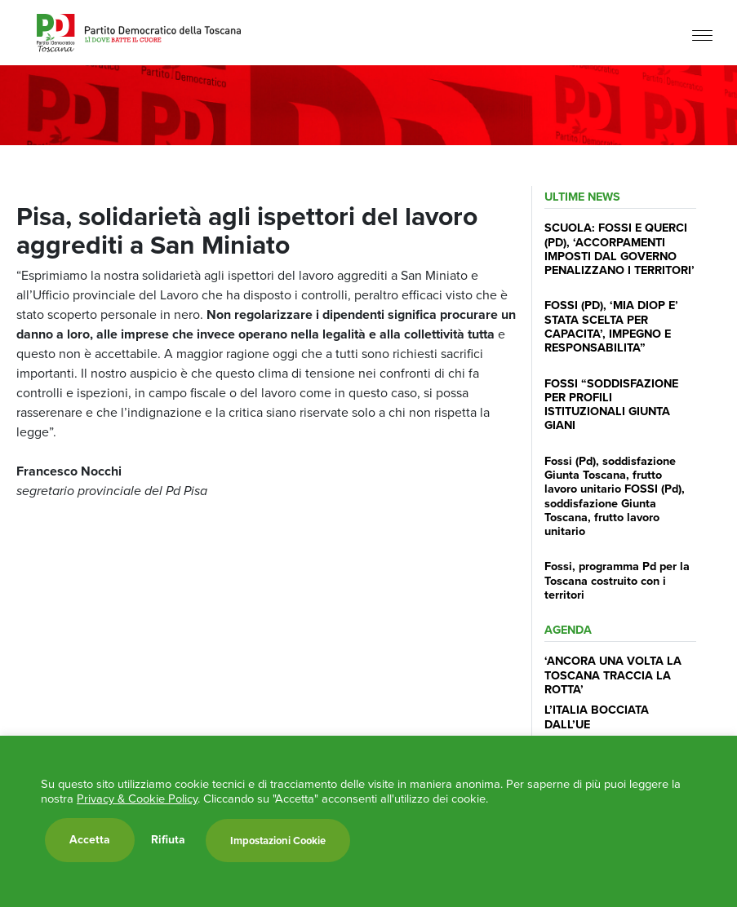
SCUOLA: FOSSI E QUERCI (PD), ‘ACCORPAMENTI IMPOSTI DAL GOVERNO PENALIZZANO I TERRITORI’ (619, 249)
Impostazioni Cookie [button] (278, 840)
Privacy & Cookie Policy (137, 798)
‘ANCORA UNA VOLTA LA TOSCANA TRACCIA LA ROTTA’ (613, 675)
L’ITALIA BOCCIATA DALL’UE (596, 716)
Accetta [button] (89, 839)
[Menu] (702, 34)
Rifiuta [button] (168, 840)
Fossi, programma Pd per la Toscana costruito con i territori (617, 580)
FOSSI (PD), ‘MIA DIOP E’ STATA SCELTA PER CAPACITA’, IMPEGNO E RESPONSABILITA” (611, 326)
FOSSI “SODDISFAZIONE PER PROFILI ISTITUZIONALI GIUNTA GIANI (611, 404)
